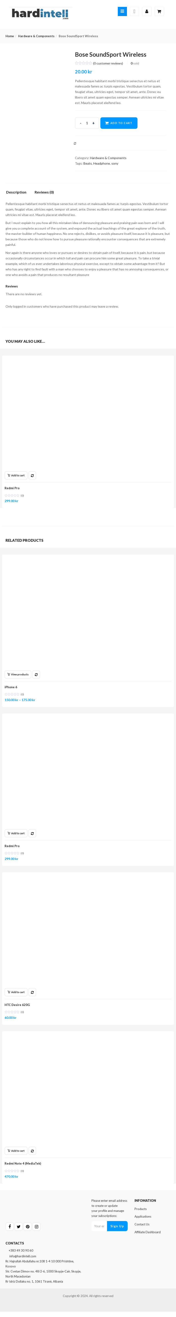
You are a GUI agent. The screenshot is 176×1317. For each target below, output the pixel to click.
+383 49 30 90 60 (19, 1256)
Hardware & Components (36, 36)
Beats (87, 163)
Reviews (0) (44, 192)
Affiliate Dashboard (148, 1237)
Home (10, 36)
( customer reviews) (108, 63)
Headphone (101, 163)
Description (16, 192)
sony (114, 163)
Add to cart (122, 122)
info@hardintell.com (21, 1261)
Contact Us (142, 1229)
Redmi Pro (12, 488)
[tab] (18, 193)
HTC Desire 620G (17, 1008)
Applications (143, 1222)
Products (141, 1214)
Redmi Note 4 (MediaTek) (23, 1167)
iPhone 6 (11, 688)
